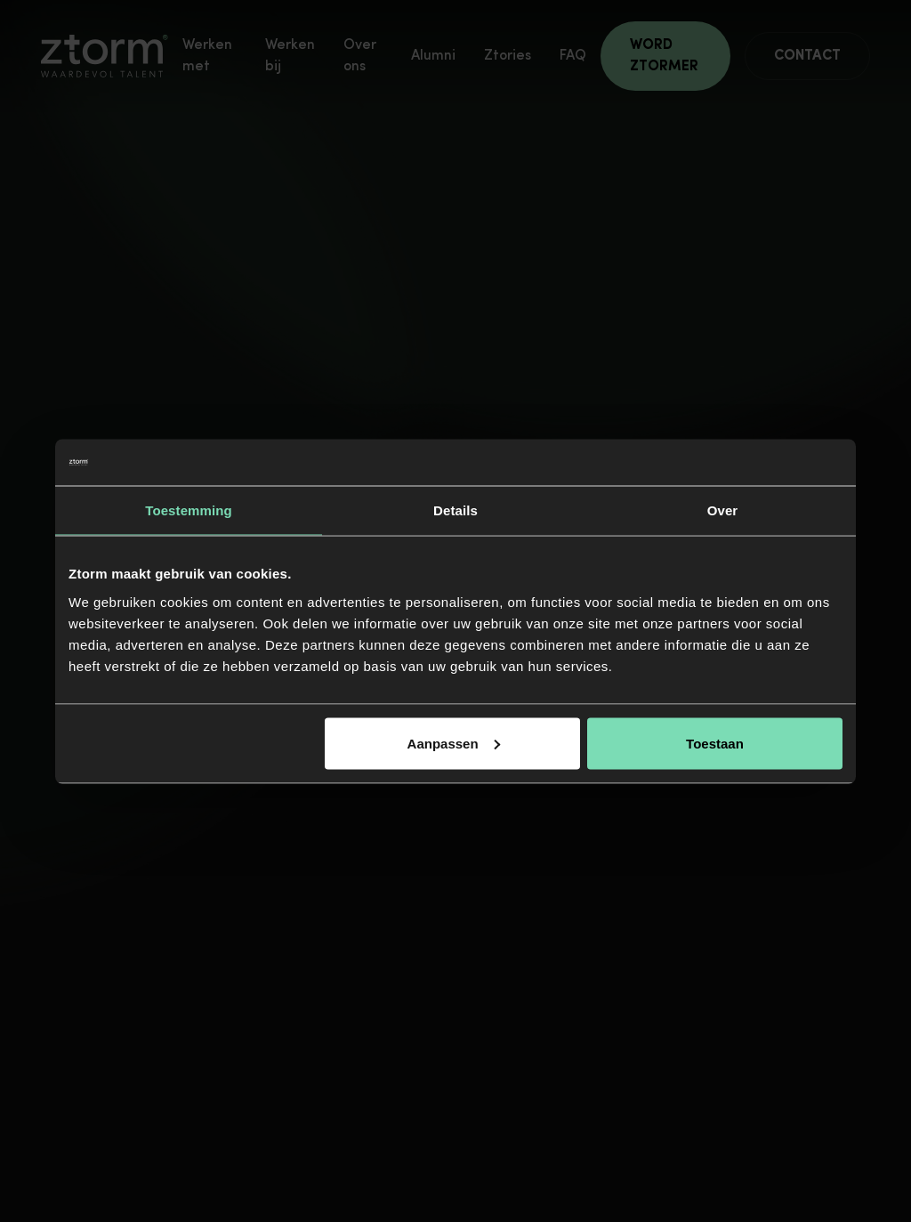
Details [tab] (455, 510)
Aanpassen (453, 742)
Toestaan (715, 742)
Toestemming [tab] (188, 510)
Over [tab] (722, 510)
